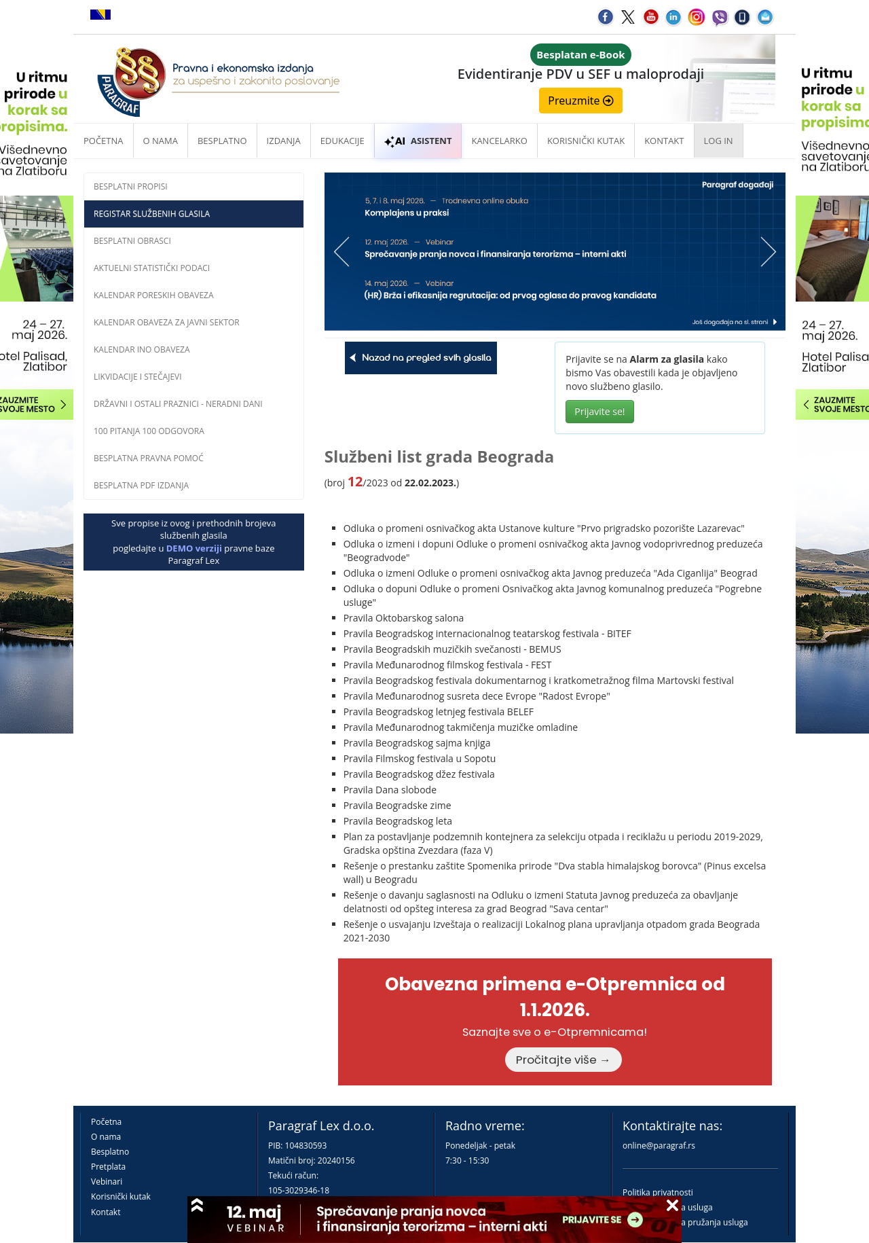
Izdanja (284, 140)
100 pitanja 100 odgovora (149, 431)
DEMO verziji (194, 548)
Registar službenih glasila (152, 213)
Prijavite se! (599, 411)
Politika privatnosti (658, 1192)
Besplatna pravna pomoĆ (149, 458)
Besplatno (222, 140)
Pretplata (108, 1166)
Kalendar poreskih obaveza (154, 295)
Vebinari (106, 1181)
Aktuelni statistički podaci (152, 268)
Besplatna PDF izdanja (141, 485)
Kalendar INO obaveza (142, 349)
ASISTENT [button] (418, 140)
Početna (104, 140)
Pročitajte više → (563, 1059)
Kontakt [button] (664, 140)
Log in (718, 140)
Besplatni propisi (131, 186)
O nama (160, 140)
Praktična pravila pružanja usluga (685, 1222)
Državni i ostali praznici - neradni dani (178, 404)
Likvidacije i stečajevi (138, 376)
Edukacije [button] (342, 140)
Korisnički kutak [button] (586, 140)
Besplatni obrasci (132, 241)
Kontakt (105, 1212)
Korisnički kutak (121, 1196)
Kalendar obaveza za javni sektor (167, 322)
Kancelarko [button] (499, 140)
